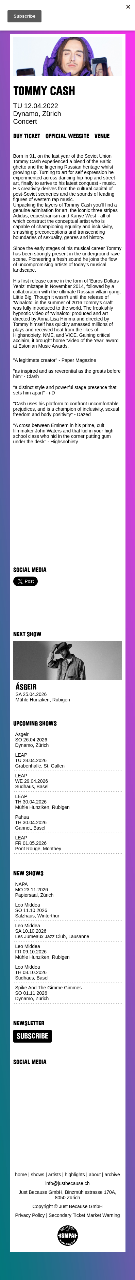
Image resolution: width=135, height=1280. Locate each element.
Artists (54, 1174)
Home (21, 1174)
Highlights (75, 1174)
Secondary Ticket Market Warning (84, 1215)
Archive (112, 1174)
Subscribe (32, 1036)
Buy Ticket (26, 136)
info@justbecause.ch (67, 1183)
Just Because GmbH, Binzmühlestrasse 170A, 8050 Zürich (67, 1194)
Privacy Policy (30, 1215)
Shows (38, 1174)
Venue (102, 136)
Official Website (67, 136)
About (95, 1174)
